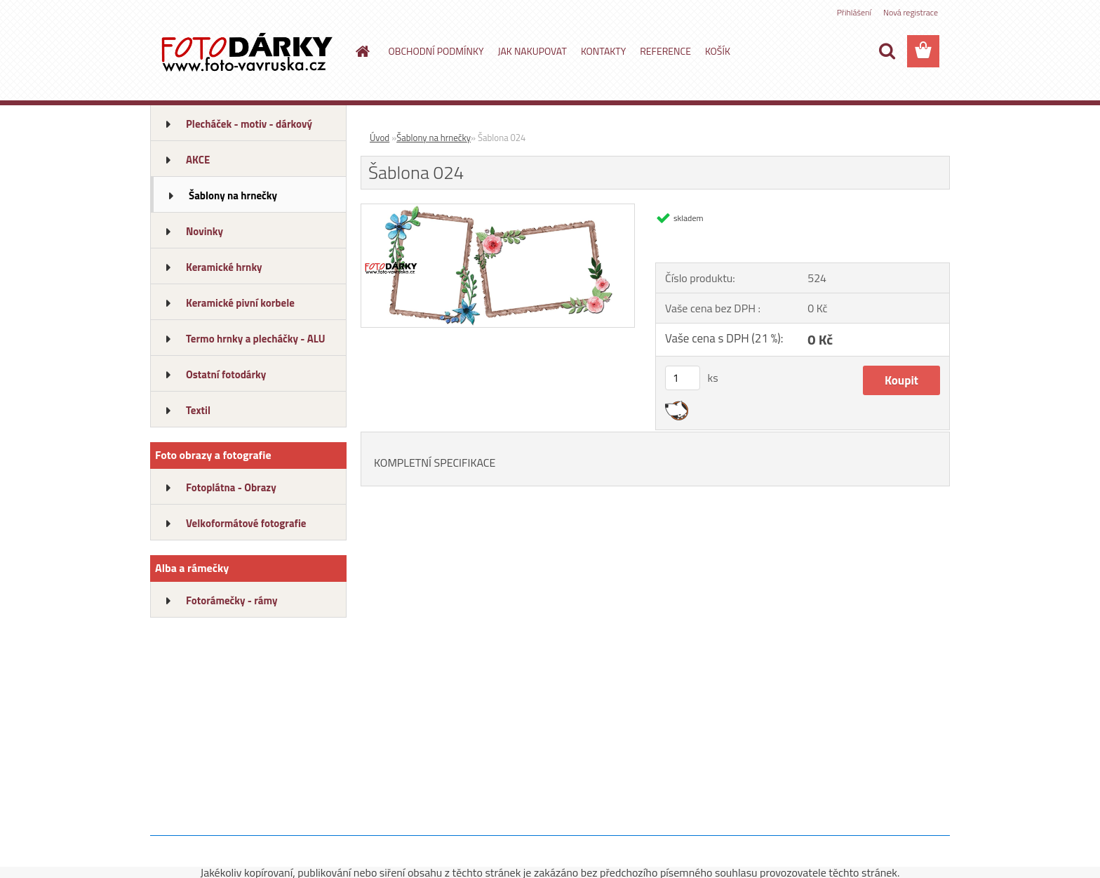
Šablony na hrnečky (233, 195)
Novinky (204, 231)
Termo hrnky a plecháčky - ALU (256, 339)
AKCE (198, 160)
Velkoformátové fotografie (246, 523)
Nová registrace (910, 12)
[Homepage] (362, 51)
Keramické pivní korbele (240, 303)
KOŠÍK (717, 51)
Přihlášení (854, 12)
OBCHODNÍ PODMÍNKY (436, 51)
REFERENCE (665, 51)
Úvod (379, 138)
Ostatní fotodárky (226, 374)
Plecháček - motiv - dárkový (249, 124)
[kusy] (682, 378)
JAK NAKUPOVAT (531, 51)
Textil (198, 410)
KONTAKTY (603, 51)
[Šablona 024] (497, 209)
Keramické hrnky (224, 267)
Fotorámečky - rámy (232, 600)
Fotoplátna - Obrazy (231, 487)
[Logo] (246, 52)
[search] (887, 51)
